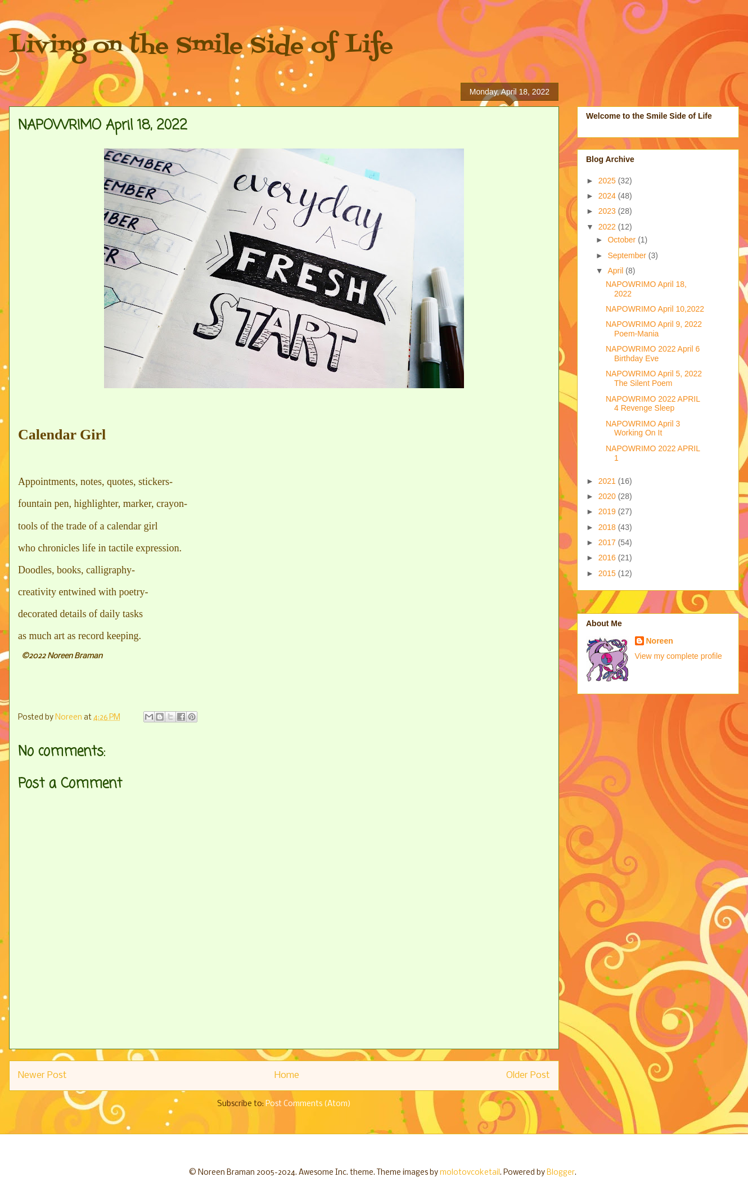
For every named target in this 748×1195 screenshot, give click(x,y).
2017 (608, 542)
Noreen (659, 640)
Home (286, 1075)
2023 (608, 210)
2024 (608, 195)
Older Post (528, 1075)
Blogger (561, 1173)
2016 (608, 557)
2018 (608, 527)
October (622, 239)
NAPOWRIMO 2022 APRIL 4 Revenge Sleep (653, 403)
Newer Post (42, 1075)
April (616, 270)
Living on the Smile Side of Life (201, 46)
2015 (608, 573)
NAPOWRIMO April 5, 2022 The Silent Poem (654, 378)
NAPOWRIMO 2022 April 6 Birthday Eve (653, 353)
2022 (608, 226)
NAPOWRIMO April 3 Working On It (643, 428)
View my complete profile (678, 656)
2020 (608, 496)
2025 (608, 180)
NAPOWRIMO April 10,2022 (655, 308)
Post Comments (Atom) (308, 1104)
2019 (608, 511)
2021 (608, 481)
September (627, 255)
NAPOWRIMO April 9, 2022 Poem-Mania (654, 329)
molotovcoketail (470, 1173)
